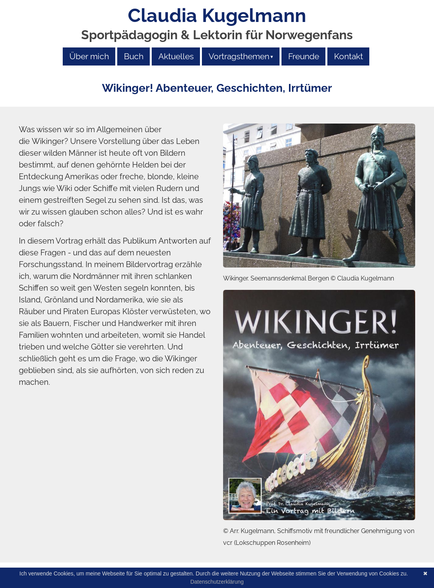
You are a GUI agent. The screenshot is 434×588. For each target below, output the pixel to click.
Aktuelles (176, 56)
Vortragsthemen (239, 56)
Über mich (89, 56)
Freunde (303, 56)
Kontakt (348, 56)
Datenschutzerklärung (216, 582)
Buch (133, 56)
